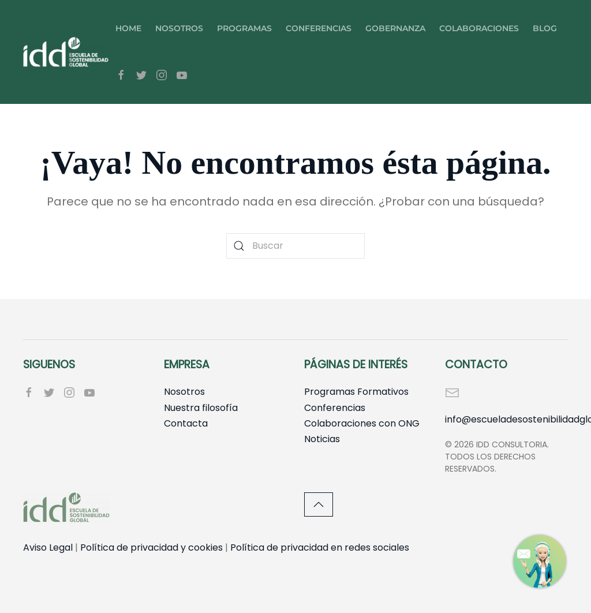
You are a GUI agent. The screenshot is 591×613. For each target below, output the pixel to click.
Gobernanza (395, 28)
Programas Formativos (356, 391)
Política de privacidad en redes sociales (319, 547)
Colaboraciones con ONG (362, 423)
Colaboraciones (479, 28)
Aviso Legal (48, 547)
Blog (545, 28)
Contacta (186, 423)
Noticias (322, 439)
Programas (244, 28)
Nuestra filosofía (201, 407)
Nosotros (179, 28)
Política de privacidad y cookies (151, 547)
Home (128, 28)
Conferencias (318, 28)
